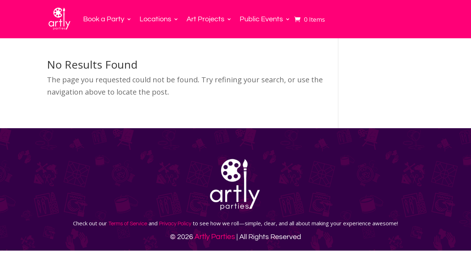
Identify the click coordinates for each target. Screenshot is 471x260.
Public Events (261, 19)
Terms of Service (127, 223)
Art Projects (205, 19)
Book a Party (103, 19)
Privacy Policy (175, 223)
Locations (155, 19)
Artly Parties (214, 236)
